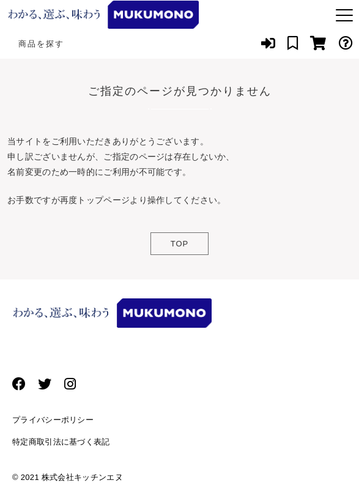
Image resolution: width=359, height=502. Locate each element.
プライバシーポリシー (53, 419)
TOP (180, 243)
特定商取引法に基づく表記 (61, 441)
